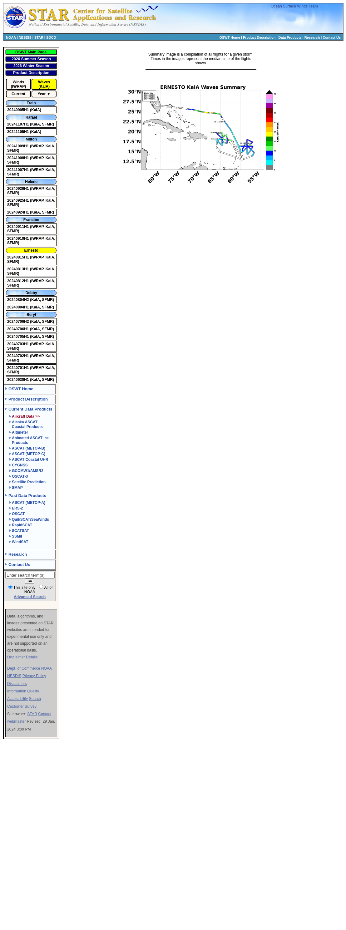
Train (31, 103)
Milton (31, 139)
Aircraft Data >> (26, 416)
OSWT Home (230, 37)
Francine (31, 220)
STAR (38, 37)
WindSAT (20, 542)
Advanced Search (30, 597)
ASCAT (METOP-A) (28, 502)
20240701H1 (18, 368)
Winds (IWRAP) (18, 84)
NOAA (11, 37)
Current (18, 94)
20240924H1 (18, 212)
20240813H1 (18, 269)
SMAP (17, 487)
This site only (24, 587)
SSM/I (17, 536)
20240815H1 (18, 257)
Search (35, 698)
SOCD (51, 37)
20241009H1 (18, 146)
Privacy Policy (34, 676)
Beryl (31, 314)
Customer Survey (22, 706)
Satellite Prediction (29, 482)
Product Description (259, 37)
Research (312, 37)
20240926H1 (18, 188)
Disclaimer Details (22, 657)
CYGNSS (20, 465)
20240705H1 (18, 336)
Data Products (290, 37)
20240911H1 (18, 226)
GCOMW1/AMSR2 (27, 471)
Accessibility (17, 698)
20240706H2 (18, 321)
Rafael (31, 117)
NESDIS (25, 37)
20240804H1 (18, 307)
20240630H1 (18, 379)
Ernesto (31, 250)
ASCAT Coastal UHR (30, 459)
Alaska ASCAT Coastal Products (27, 424)
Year (42, 94)
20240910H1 (18, 238)
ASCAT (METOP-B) (28, 448)
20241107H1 (18, 124)
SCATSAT (20, 531)
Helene (31, 182)
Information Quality (23, 691)
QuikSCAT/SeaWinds (30, 519)
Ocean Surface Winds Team (294, 6)
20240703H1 (18, 344)
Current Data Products (30, 409)
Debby (31, 293)
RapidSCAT (22, 525)
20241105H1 (18, 132)
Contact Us (332, 37)
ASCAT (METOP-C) (28, 454)
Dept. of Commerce (23, 668)
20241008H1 (18, 158)
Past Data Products (27, 495)
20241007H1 (18, 170)
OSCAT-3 (20, 476)
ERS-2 (17, 508)
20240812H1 (18, 281)
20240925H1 (18, 200)
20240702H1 (18, 356)
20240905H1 (18, 110)
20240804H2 (18, 300)
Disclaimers (17, 684)
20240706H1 (18, 329)
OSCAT (18, 514)
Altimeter (20, 432)
